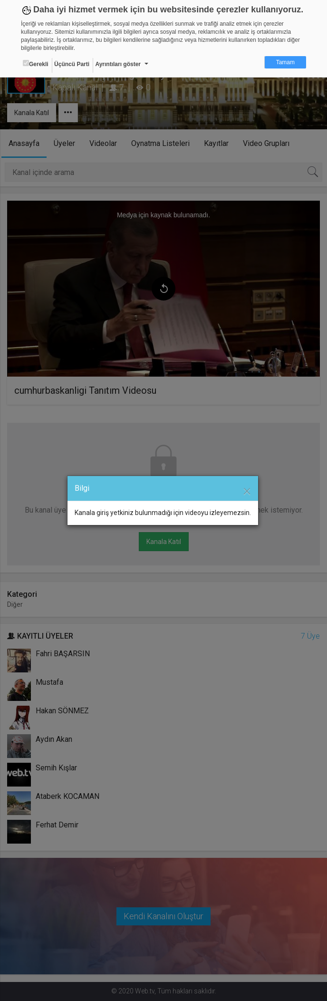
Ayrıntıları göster (118, 64)
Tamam (285, 62)
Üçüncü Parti (71, 64)
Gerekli (35, 64)
